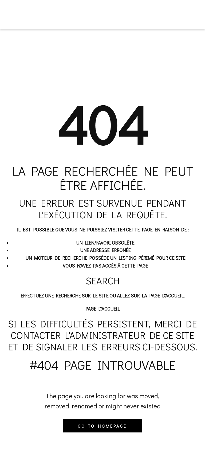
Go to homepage (102, 426)
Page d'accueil (102, 308)
